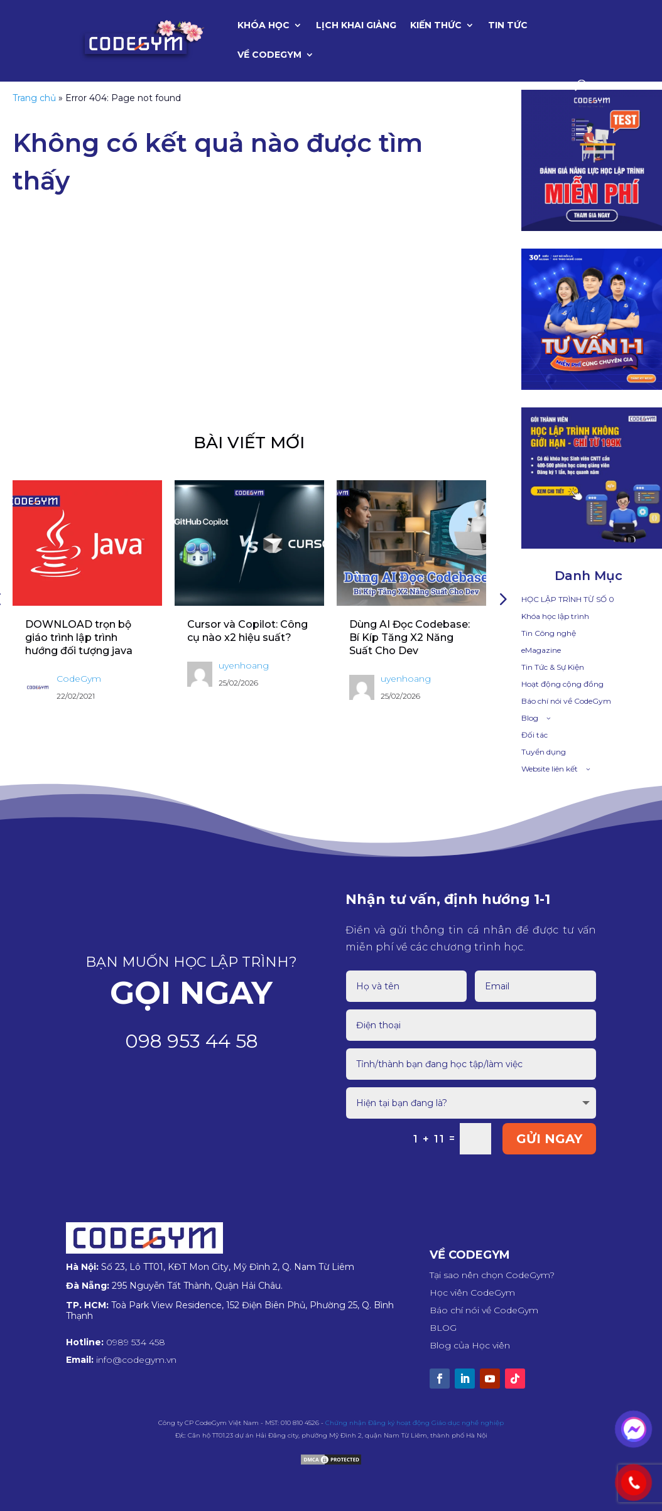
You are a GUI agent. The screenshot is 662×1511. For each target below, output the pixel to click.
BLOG (443, 1327)
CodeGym (79, 678)
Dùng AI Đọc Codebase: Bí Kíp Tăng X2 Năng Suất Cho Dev (409, 637)
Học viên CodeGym (472, 1292)
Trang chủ (34, 98)
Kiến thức (436, 26)
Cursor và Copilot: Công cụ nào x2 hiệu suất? (247, 630)
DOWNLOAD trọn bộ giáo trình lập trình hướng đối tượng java (79, 637)
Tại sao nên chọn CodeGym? (492, 1275)
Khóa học (263, 26)
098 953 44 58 (191, 1041)
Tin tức (508, 26)
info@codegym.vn (136, 1359)
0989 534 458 (135, 1342)
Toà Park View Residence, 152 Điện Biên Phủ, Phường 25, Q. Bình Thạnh (230, 1310)
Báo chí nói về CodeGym (484, 1310)
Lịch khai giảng (356, 26)
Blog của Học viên (470, 1345)
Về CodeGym (269, 55)
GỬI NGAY (549, 1138)
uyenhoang (244, 665)
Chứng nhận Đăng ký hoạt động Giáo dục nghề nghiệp (414, 1423)
